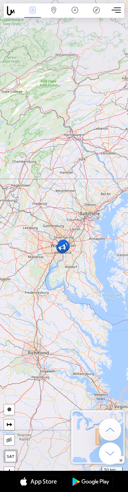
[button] (62, 247)
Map (54, 10)
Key (96, 10)
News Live (32, 10)
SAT (11, 456)
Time (75, 10)
